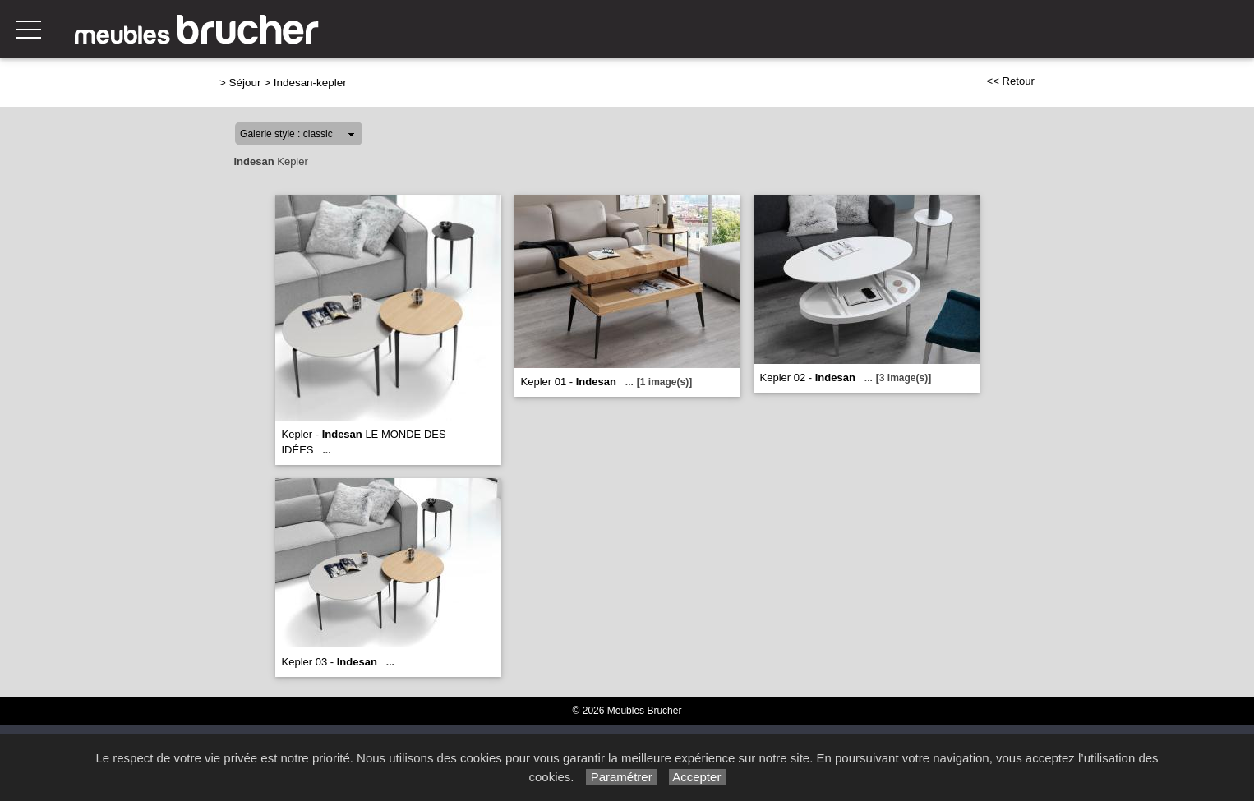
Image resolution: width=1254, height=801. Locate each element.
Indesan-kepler (310, 82)
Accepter (697, 777)
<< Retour (1010, 81)
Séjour (245, 82)
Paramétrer (621, 777)
